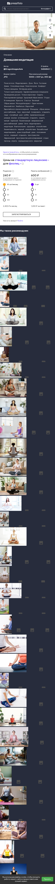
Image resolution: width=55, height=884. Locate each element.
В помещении (9, 101)
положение (41, 132)
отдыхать (46, 112)
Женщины (34, 109)
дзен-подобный (23, 132)
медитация (8, 126)
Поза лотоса (9, 83)
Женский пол (9, 106)
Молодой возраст (23, 103)
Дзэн (31, 83)
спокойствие (41, 126)
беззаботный (42, 129)
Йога (36, 83)
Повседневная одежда (13, 98)
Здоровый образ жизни (33, 98)
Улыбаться (20, 106)
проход (7, 141)
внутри (14, 118)
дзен (33, 132)
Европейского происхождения (16, 109)
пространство (34, 135)
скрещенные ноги (25, 141)
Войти (20, 221)
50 (8, 195)
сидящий (14, 135)
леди (6, 115)
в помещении (23, 118)
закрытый (38, 141)
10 (12, 184)
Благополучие (31, 86)
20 (36, 200)
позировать (36, 112)
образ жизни (44, 109)
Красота (19, 101)
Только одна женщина (13, 92)
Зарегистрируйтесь (11, 152)
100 (8, 200)
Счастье (27, 101)
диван (20, 124)
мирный (21, 129)
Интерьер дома (25, 89)
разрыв (7, 118)
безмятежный (24, 121)
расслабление (10, 112)
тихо (19, 112)
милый (6, 121)
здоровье (31, 126)
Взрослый (30, 106)
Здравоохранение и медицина (36, 92)
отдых (46, 138)
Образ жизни (9, 103)
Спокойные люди (17, 86)
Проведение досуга (12, 95)
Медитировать (21, 83)
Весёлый (35, 101)
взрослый (26, 112)
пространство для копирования (29, 138)
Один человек (37, 103)
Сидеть (40, 95)
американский (37, 121)
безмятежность (10, 129)
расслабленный (10, 124)
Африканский (9, 138)
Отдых (47, 98)
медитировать (35, 124)
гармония (14, 121)
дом (21, 115)
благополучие (20, 126)
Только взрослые (28, 95)
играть (14, 141)
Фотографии (45, 9)
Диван (6, 86)
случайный (13, 115)
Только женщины (11, 89)
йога (26, 124)
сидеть (42, 118)
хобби (26, 115)
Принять (47, 879)
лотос (6, 135)
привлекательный (37, 115)
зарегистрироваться (21, 214)
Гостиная (42, 83)
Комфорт (42, 86)
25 (8, 190)
